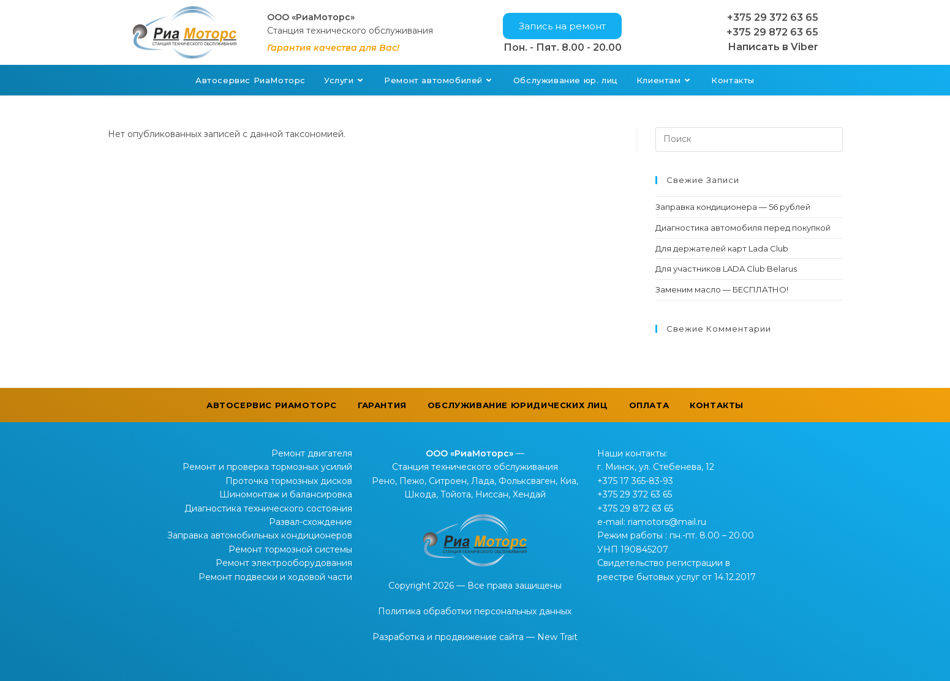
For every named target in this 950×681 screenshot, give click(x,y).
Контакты (717, 405)
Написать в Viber (773, 47)
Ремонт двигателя (311, 453)
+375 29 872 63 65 (772, 32)
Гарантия (382, 405)
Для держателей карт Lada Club (721, 248)
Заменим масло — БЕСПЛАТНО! (721, 289)
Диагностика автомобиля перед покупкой (743, 228)
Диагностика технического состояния (268, 508)
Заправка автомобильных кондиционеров (259, 535)
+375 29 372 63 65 (772, 17)
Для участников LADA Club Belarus (726, 269)
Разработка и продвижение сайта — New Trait (475, 636)
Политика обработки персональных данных (474, 611)
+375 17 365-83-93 (635, 480)
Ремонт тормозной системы (290, 549)
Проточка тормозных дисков (288, 480)
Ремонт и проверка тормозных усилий (267, 466)
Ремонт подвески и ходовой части (275, 576)
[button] (562, 26)
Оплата (649, 405)
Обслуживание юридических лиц (518, 405)
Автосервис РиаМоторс (271, 405)
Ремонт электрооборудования (284, 562)
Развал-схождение (310, 521)
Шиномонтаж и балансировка (285, 494)
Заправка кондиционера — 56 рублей (732, 207)
